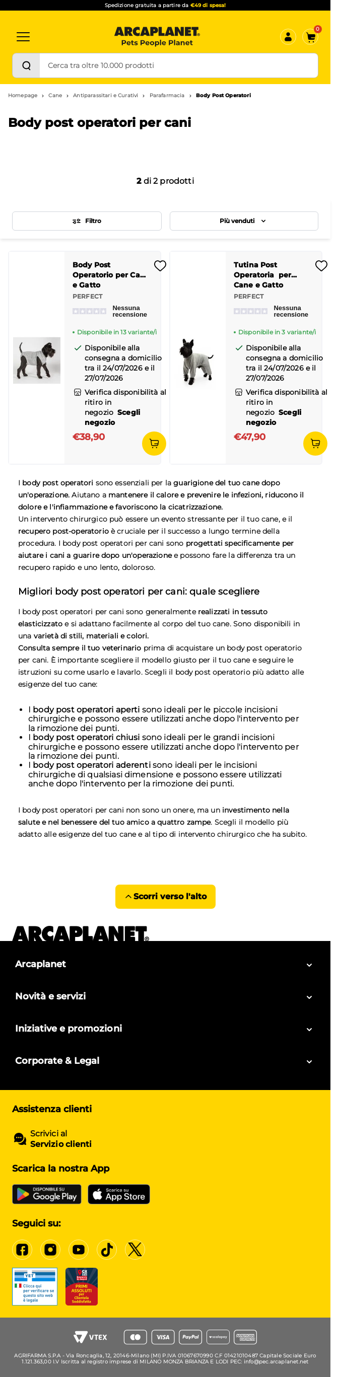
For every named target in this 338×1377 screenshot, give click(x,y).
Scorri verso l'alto (165, 897)
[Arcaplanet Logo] (157, 37)
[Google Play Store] (47, 1194)
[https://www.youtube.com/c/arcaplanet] (79, 1250)
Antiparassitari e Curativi (105, 96)
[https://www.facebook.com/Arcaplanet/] (22, 1250)
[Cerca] (26, 65)
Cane (55, 96)
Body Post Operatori (223, 96)
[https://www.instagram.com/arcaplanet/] (50, 1250)
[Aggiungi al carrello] (154, 443)
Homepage (22, 96)
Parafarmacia (167, 96)
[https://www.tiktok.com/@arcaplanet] (107, 1250)
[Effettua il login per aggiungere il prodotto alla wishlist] (160, 269)
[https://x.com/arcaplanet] (135, 1250)
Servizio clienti (61, 1144)
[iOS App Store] (119, 1194)
